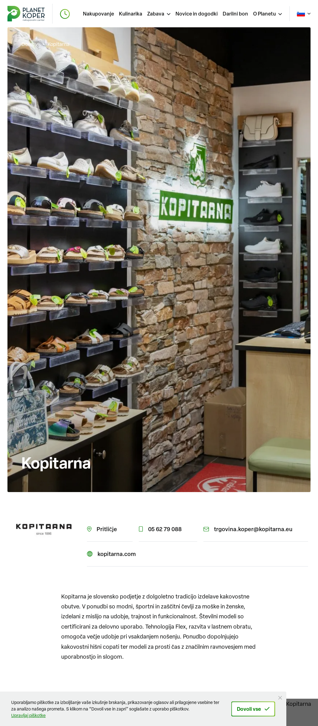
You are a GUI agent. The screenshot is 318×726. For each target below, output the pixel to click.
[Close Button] (280, 698)
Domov (29, 44)
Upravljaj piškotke (28, 715)
